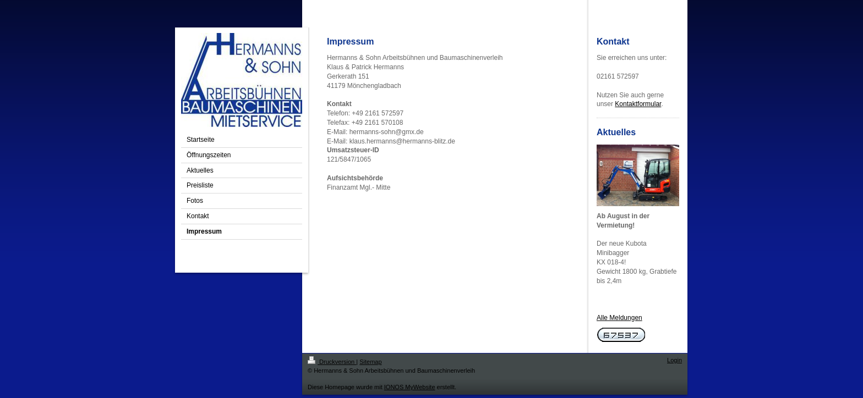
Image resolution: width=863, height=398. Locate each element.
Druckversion (332, 361)
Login (674, 360)
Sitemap (370, 361)
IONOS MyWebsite (409, 387)
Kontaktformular (638, 104)
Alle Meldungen (619, 318)
